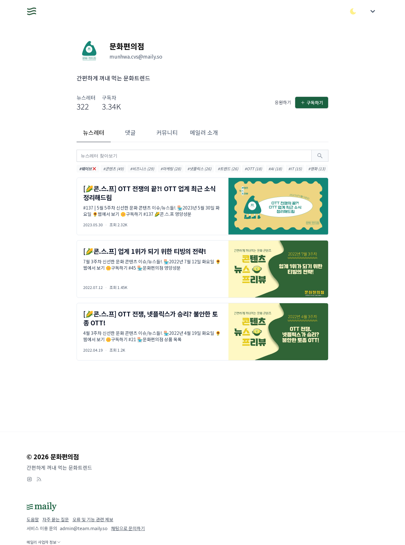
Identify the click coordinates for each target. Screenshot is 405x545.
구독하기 (311, 102)
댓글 (130, 132)
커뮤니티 (167, 132)
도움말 (33, 519)
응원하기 (283, 102)
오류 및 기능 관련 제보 (92, 519)
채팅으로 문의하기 (128, 528)
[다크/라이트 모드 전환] (353, 11)
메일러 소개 (204, 132)
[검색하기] (319, 156)
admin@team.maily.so (84, 528)
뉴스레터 (93, 132)
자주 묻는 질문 (55, 519)
